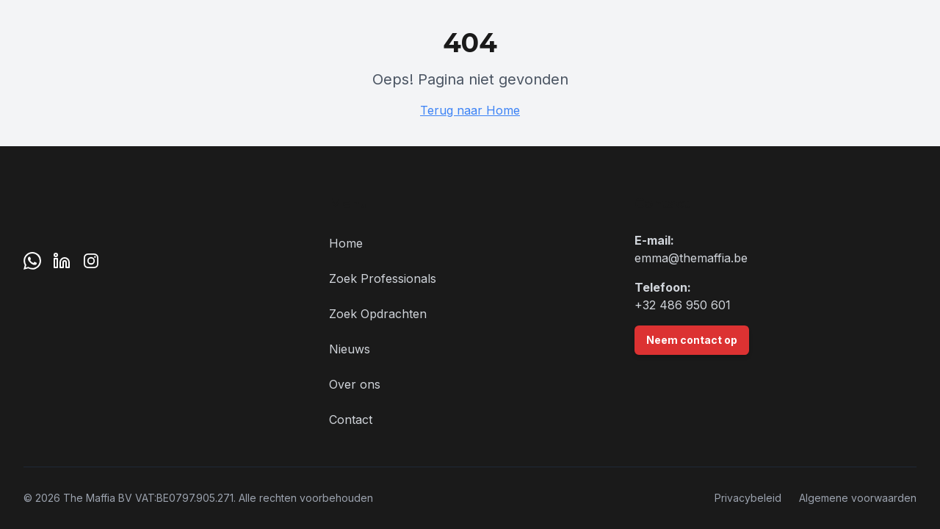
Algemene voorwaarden (857, 498)
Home (346, 243)
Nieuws (349, 349)
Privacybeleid (748, 498)
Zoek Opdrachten (378, 313)
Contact (350, 419)
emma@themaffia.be (691, 258)
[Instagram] (91, 261)
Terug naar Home (470, 110)
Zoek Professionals (382, 278)
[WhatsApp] (32, 261)
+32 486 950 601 (682, 305)
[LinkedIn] (61, 261)
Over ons (354, 384)
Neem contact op (691, 340)
